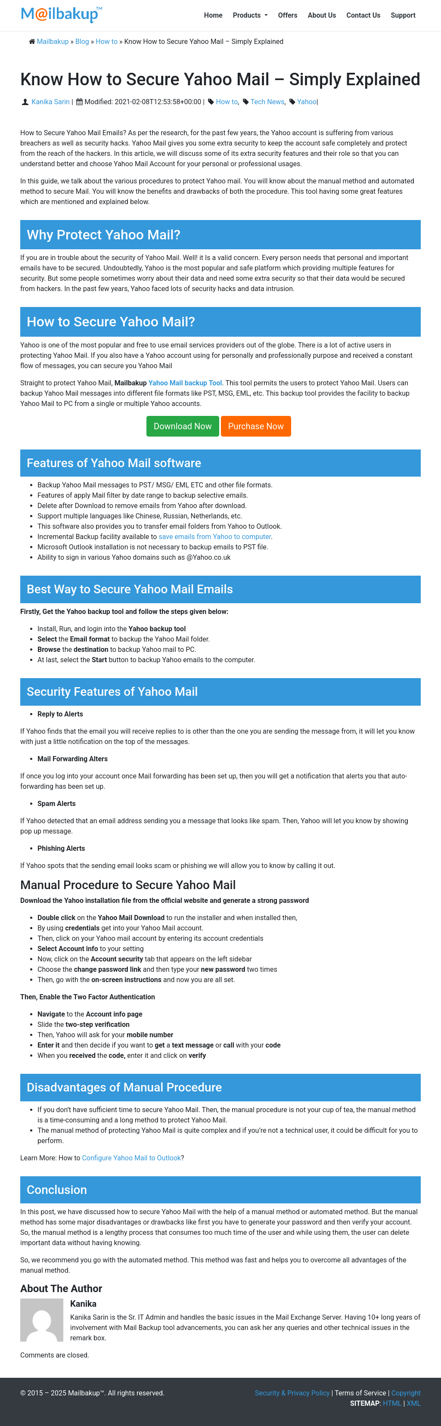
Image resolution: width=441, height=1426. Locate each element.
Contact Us (364, 15)
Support (403, 15)
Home (213, 15)
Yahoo (307, 102)
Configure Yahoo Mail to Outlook (131, 1158)
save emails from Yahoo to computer (214, 537)
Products (248, 15)
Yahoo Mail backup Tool (185, 383)
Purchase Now (256, 426)
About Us (322, 15)
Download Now (183, 426)
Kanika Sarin (50, 102)
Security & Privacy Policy (292, 1393)
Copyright (406, 1393)
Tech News (268, 102)
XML (414, 1403)
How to (227, 102)
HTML (392, 1403)
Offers (288, 15)
